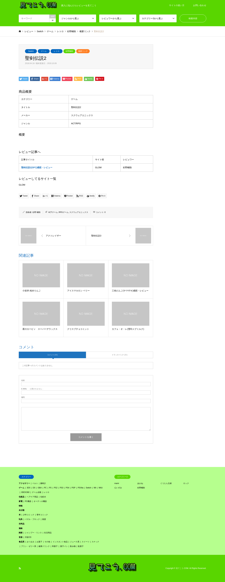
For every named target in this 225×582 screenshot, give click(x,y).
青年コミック (42, 515)
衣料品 (21, 524)
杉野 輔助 (36, 212)
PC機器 (28, 501)
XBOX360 (25, 492)
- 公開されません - (32, 389)
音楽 (20, 537)
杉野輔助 (69, 51)
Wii (95, 488)
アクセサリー (24, 483)
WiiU (100, 488)
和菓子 (55, 546)
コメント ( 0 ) (52, 355)
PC (45, 488)
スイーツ (85, 542)
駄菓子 (81, 546)
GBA (40, 488)
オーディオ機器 (40, 501)
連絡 (20, 528)
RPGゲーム (63, 212)
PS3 (61, 488)
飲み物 (73, 546)
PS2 (56, 488)
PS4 (67, 488)
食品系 (21, 542)
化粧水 (43, 497)
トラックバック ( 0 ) (119, 355)
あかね (140, 483)
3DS (28, 488)
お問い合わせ (199, 5)
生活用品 (48, 533)
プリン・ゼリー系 (28, 546)
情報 (20, 506)
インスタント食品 (60, 542)
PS (50, 488)
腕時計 (43, 483)
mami (116, 483)
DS (34, 488)
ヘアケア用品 (32, 497)
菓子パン (64, 546)
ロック (186, 483)
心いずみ (118, 488)
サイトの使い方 (176, 5)
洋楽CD (28, 537)
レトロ (56, 51)
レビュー (29, 31)
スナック (95, 542)
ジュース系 (74, 542)
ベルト (35, 483)
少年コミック (28, 515)
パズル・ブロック (32, 519)
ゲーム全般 (36, 492)
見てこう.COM (182, 568)
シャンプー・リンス (33, 533)
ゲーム (44, 51)
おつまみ (30, 542)
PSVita (80, 488)
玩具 (20, 519)
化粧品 (21, 497)
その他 (47, 542)
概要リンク (83, 51)
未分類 (21, 510)
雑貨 (44, 519)
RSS (20, 568)
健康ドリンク (44, 546)
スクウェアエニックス (78, 212)
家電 (20, 501)
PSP (73, 488)
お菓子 (39, 542)
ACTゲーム (53, 212)
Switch (31, 51)
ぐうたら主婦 (166, 483)
